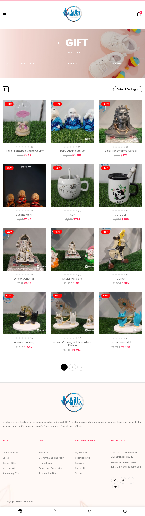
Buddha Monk (24, 214)
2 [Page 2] (72, 367)
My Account (81, 452)
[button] (139, 14)
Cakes (6, 458)
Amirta (72, 63)
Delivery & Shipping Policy (51, 458)
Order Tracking (82, 458)
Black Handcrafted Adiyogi (121, 151)
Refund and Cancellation (51, 468)
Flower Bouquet (10, 452)
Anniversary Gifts (11, 473)
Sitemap (79, 473)
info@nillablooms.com (130, 466)
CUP (72, 214)
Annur (117, 63)
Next (80, 367)
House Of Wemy (24, 342)
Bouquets (28, 63)
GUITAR (121, 278)
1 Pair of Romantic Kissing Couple (24, 151)
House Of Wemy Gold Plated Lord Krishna (72, 344)
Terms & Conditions (48, 473)
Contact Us (80, 468)
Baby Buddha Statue (72, 151)
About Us (43, 452)
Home (68, 52)
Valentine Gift (9, 468)
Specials (79, 463)
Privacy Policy (45, 463)
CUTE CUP (121, 214)
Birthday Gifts (9, 463)
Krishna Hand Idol (121, 342)
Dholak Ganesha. (24, 278)
